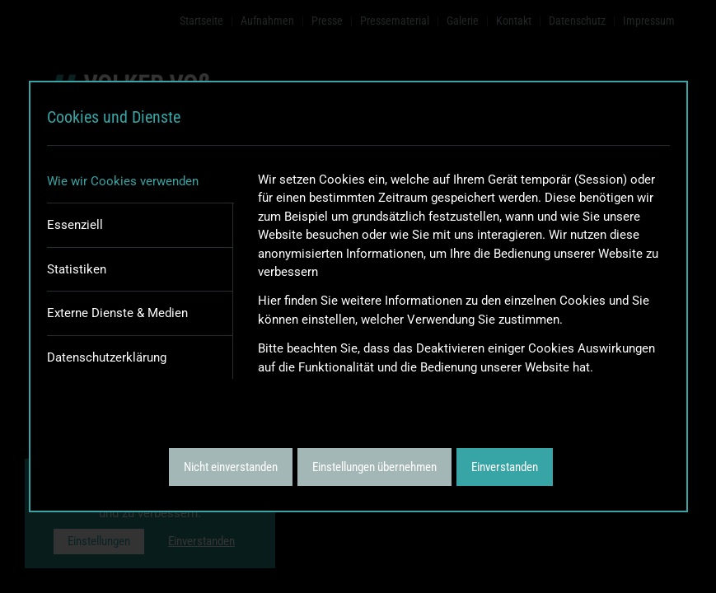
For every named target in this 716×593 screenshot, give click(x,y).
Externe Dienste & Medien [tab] (117, 313)
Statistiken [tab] (76, 269)
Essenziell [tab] (75, 224)
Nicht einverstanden (231, 467)
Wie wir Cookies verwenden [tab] (123, 181)
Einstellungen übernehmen (374, 467)
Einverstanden (504, 467)
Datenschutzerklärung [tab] (106, 357)
